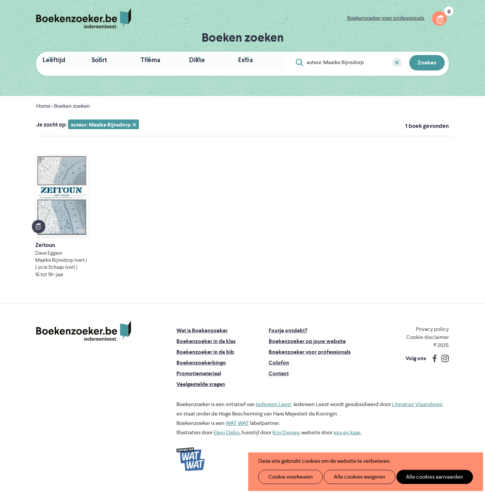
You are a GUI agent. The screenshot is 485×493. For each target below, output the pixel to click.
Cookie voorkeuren (287, 476)
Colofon (279, 367)
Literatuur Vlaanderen (417, 409)
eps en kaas (347, 437)
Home (43, 103)
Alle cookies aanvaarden (423, 476)
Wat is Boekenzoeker (202, 335)
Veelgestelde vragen (200, 389)
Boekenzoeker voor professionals (385, 17)
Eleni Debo (226, 437)
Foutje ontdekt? (288, 335)
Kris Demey (285, 437)
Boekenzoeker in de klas (205, 346)
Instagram (443, 363)
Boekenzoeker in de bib (205, 356)
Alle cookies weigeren (352, 476)
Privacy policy (432, 334)
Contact (279, 378)
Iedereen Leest (273, 409)
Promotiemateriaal (198, 378)
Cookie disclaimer (427, 342)
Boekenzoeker (83, 18)
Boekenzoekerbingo (201, 367)
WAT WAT (237, 428)
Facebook (433, 363)
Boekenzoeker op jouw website (307, 346)
